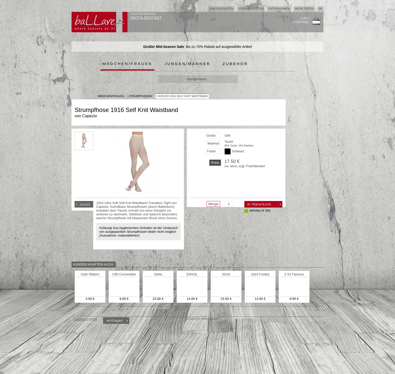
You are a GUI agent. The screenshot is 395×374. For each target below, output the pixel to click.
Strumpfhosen (140, 96)
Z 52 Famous (294, 274)
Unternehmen (279, 8)
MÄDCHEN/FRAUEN (111, 96)
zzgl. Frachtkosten (252, 166)
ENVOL (192, 274)
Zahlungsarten (221, 8)
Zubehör (235, 64)
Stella (158, 274)
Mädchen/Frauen (127, 64)
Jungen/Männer (187, 64)
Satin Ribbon (90, 274)
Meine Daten (304, 8)
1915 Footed (260, 274)
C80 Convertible (124, 274)
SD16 (226, 274)
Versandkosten (250, 8)
